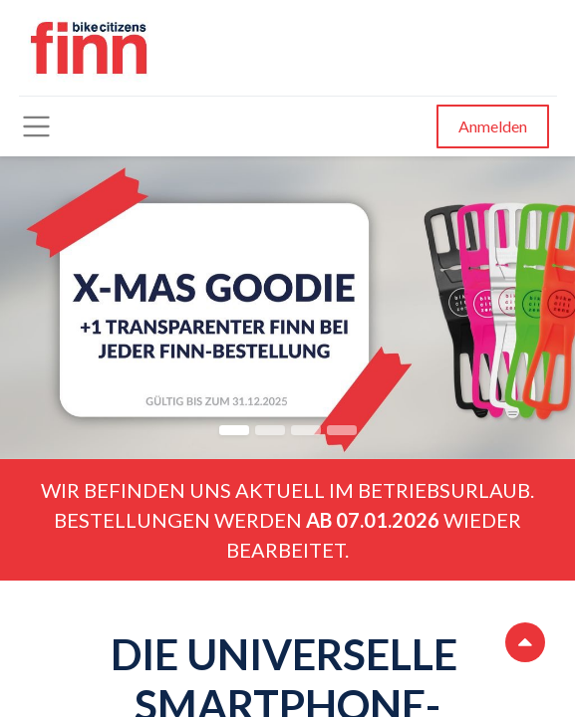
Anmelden (492, 126)
